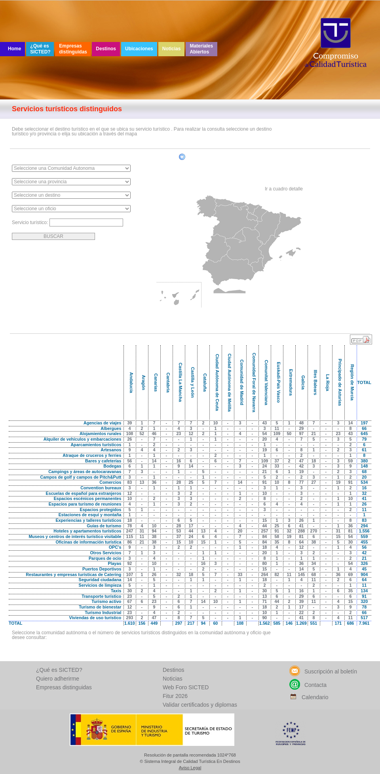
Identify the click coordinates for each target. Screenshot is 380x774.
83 (129, 482)
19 (264, 449)
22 (301, 612)
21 (313, 433)
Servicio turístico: (30, 222)
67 (129, 601)
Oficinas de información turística (89, 542)
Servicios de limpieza (100, 585)
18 (313, 460)
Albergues (111, 428)
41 (301, 525)
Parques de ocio (105, 558)
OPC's (115, 547)
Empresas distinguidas (73, 49)
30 (350, 542)
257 (264, 531)
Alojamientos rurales (100, 433)
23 (178, 433)
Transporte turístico (101, 596)
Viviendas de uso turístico (95, 617)
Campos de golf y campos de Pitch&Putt (80, 477)
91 (264, 482)
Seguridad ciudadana (100, 579)
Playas (115, 563)
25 (190, 482)
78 (129, 525)
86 (129, 542)
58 (276, 536)
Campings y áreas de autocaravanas (84, 471)
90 (264, 617)
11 (276, 428)
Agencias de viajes (102, 422)
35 (276, 542)
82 (276, 574)
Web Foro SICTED (186, 687)
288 (301, 531)
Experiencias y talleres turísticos (88, 520)
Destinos (106, 48)
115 (129, 536)
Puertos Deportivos (101, 569)
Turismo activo (106, 601)
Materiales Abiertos (201, 49)
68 (313, 574)
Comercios (110, 482)
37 (276, 460)
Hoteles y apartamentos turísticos (87, 531)
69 (350, 574)
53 (178, 531)
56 (129, 460)
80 (264, 563)
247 (129, 531)
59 (350, 460)
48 (301, 422)
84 (264, 536)
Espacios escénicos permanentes (88, 498)
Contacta (308, 685)
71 (264, 601)
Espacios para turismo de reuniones (85, 504)
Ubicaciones (139, 48)
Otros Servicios (106, 552)
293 (129, 617)
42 (301, 466)
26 (129, 439)
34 (313, 563)
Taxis (116, 590)
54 (264, 433)
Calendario (309, 697)
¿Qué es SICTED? (40, 49)
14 (350, 422)
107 (129, 574)
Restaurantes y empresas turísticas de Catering (73, 574)
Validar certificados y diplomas (200, 705)
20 (264, 439)
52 (141, 433)
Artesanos (111, 449)
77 (301, 482)
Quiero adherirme (57, 678)
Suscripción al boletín (323, 671)
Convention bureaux (100, 487)
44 (264, 525)
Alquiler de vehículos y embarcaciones (83, 439)
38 (154, 536)
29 (301, 428)
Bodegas (112, 466)
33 (276, 466)
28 (178, 482)
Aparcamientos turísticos (95, 444)
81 (350, 531)
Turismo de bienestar (100, 607)
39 (129, 422)
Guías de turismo (104, 525)
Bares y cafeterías (103, 460)
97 (301, 433)
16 (178, 460)
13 (141, 482)
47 (301, 460)
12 (190, 433)
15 (264, 520)
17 (190, 525)
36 (154, 482)
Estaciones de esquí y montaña (90, 514)
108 (129, 433)
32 (289, 531)
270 (313, 531)
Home (14, 48)
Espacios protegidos (101, 509)
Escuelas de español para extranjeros (84, 493)
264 (264, 574)
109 (276, 433)
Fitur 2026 (175, 696)
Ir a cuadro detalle (284, 189)
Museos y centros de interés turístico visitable (74, 536)
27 (313, 482)
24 (264, 466)
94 (154, 531)
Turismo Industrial (103, 612)
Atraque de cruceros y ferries (92, 455)
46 (154, 433)
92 (129, 563)
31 (141, 531)
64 (301, 542)
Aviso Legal (190, 768)
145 (301, 574)
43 (264, 422)
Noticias (171, 48)
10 (215, 422)
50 (289, 433)
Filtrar (193, 158)
